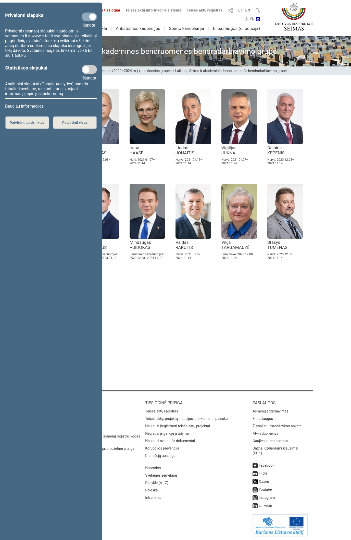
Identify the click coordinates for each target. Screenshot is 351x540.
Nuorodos (153, 468)
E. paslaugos (263, 419)
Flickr (263, 473)
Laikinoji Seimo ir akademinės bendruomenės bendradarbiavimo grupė (231, 71)
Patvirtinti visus (74, 122)
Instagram (267, 498)
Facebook (266, 465)
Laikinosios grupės (157, 71)
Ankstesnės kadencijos (138, 28)
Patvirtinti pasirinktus (27, 122)
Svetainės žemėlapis (161, 475)
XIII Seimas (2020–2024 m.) (116, 71)
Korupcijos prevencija (162, 448)
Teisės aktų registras (204, 10)
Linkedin (265, 505)
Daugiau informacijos (24, 106)
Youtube (265, 489)
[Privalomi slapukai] (89, 17)
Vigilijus (228, 150)
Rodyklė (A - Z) (156, 483)
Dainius (276, 150)
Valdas (184, 245)
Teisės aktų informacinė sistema (153, 10)
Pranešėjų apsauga (160, 456)
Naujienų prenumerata (270, 441)
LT (240, 10)
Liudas (185, 150)
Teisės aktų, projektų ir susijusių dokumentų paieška (186, 419)
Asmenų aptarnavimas (270, 411)
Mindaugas (140, 245)
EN (247, 10)
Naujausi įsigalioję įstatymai (167, 433)
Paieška (151, 490)
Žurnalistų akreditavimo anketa (277, 426)
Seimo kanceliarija (186, 28)
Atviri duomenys (265, 433)
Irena (136, 150)
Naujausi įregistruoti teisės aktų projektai (177, 426)
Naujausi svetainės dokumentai (170, 441)
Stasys (277, 245)
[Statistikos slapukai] (89, 69)
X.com (264, 481)
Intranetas (153, 498)
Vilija (235, 245)
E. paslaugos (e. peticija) (236, 28)
